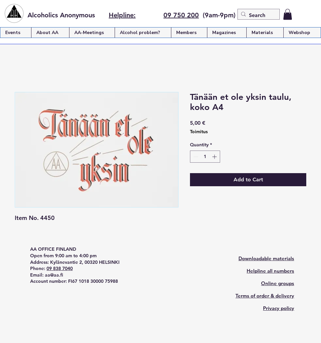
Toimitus (199, 132)
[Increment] (215, 156)
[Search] (257, 15)
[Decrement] (195, 156)
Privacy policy (278, 308)
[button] (287, 14)
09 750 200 (181, 15)
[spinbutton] (205, 156)
